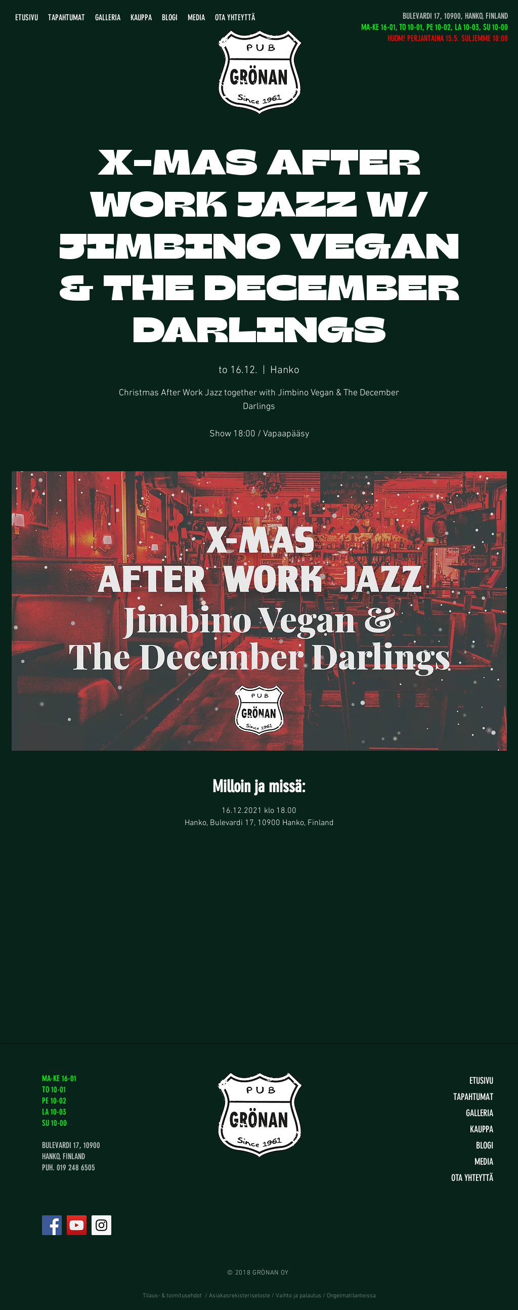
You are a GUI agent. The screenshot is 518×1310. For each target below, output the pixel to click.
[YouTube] (77, 1225)
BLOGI (484, 1145)
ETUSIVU (481, 1080)
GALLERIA (479, 1113)
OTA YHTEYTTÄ (472, 1177)
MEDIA (483, 1161)
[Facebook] (52, 1225)
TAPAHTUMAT (473, 1096)
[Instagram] (101, 1225)
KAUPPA (481, 1129)
